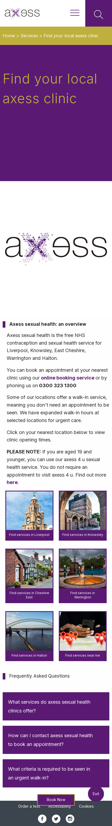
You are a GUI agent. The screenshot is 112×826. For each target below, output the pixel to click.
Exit (96, 793)
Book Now (56, 799)
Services (29, 35)
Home (9, 35)
